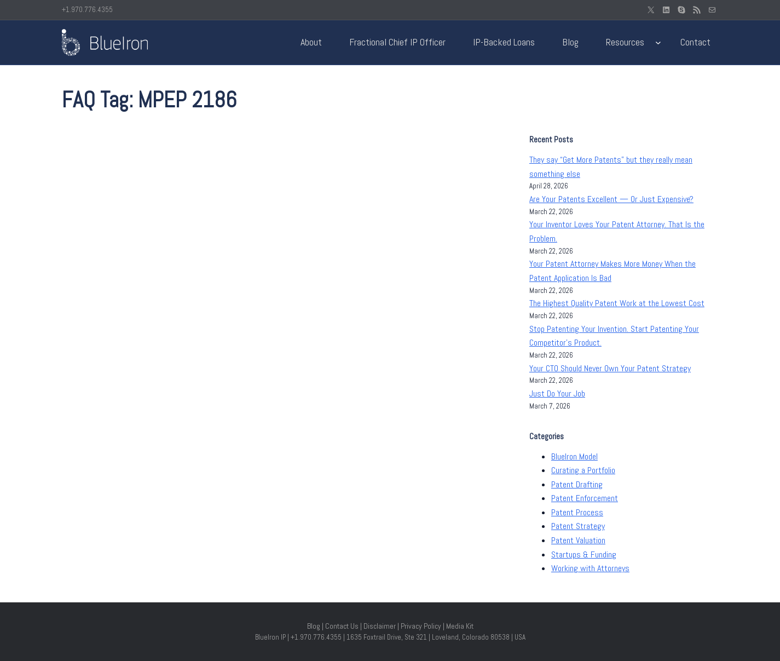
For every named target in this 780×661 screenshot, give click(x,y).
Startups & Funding (583, 554)
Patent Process (577, 512)
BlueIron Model (574, 456)
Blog (313, 626)
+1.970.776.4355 (87, 9)
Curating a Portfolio (583, 470)
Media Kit (459, 626)
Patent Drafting (577, 484)
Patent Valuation (578, 540)
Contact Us (342, 626)
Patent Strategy (578, 526)
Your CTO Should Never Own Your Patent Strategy (610, 368)
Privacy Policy (421, 626)
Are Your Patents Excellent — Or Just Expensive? (611, 199)
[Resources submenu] (658, 42)
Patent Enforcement (584, 498)
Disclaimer (379, 626)
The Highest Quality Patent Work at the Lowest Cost (616, 303)
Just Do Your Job (557, 393)
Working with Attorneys (590, 568)
